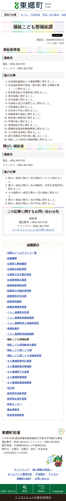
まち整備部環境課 (17, 377)
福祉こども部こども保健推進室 (24, 355)
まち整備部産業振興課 (19, 382)
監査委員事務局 (15, 415)
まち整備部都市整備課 (19, 366)
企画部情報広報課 (16, 280)
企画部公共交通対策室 (19, 274)
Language (58, 491)
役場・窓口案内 (50, 14)
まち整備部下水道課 (18, 371)
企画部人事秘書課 (16, 263)
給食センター (14, 404)
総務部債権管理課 (16, 307)
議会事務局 (13, 409)
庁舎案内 (40, 474)
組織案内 (33, 245)
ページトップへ (61, 431)
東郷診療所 (13, 328)
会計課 (10, 388)
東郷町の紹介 (24, 478)
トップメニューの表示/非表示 (33, 497)
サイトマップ (21, 469)
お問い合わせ (8, 491)
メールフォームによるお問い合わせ (33, 229)
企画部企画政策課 (16, 269)
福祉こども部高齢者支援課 (21, 344)
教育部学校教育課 (16, 393)
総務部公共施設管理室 (19, 290)
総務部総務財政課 (16, 285)
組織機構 (12, 258)
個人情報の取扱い (42, 469)
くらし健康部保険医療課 (20, 317)
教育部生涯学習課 (16, 398)
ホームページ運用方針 (20, 474)
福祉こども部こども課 (19, 350)
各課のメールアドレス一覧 (22, 253)
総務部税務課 (14, 301)
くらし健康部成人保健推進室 (23, 323)
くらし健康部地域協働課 (20, 334)
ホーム (24, 14)
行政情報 (35, 14)
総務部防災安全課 (16, 296)
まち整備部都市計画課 (19, 361)
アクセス (53, 474)
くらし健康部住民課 (18, 312)
